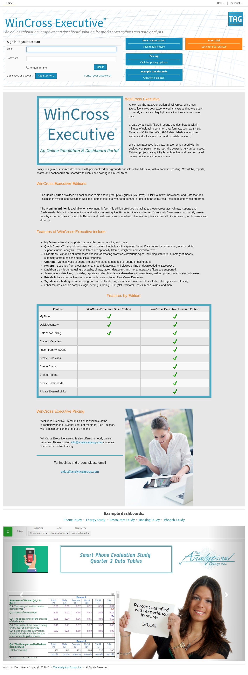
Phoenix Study (174, 520)
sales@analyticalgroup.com (80, 471)
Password (12, 58)
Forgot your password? (98, 75)
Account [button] (236, 3)
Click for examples (154, 74)
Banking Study (149, 520)
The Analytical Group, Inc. (67, 667)
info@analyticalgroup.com (86, 442)
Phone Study (72, 520)
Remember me (38, 67)
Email (10, 48)
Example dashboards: (124, 513)
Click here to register (214, 43)
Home (9, 3)
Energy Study (95, 520)
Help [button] (220, 3)
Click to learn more (154, 43)
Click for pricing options (154, 59)
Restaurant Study (122, 520)
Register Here (46, 75)
